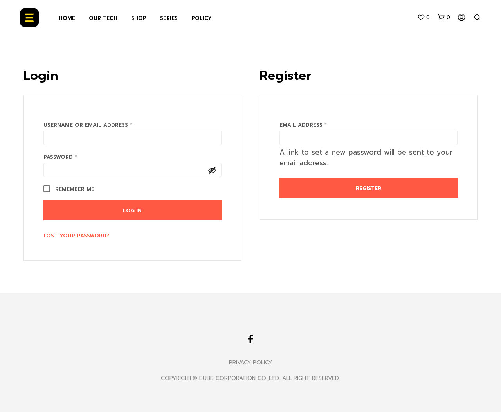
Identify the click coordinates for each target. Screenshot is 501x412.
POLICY (201, 18)
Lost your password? (76, 235)
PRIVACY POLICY (250, 363)
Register (368, 188)
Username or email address (101, 124)
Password (73, 156)
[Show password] (212, 170)
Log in (132, 210)
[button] (423, 18)
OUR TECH (103, 18)
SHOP (138, 18)
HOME (67, 18)
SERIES (169, 18)
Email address (316, 124)
